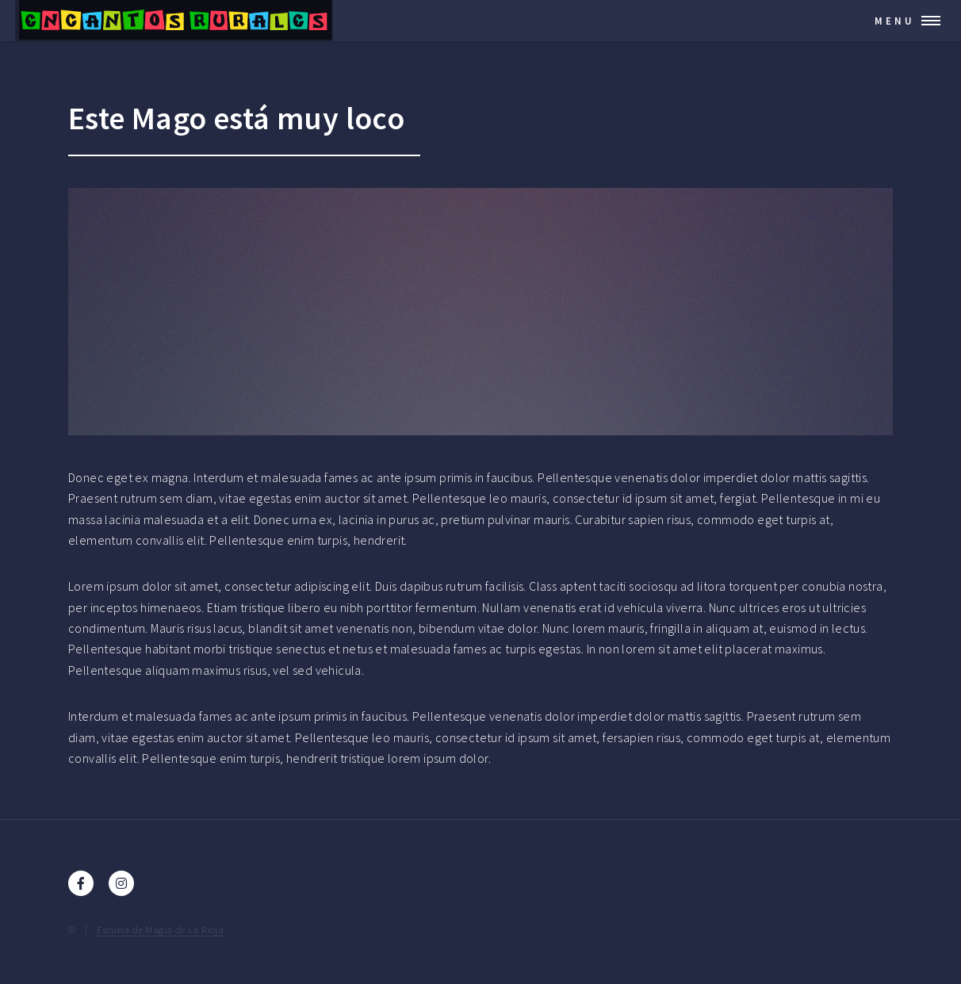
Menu (895, 20)
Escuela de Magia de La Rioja (160, 929)
